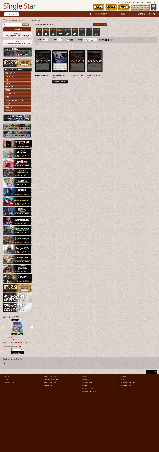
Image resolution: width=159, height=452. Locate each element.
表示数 (39, 40)
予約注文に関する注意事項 (50, 379)
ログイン (6, 379)
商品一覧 (6, 376)
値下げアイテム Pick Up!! (128, 382)
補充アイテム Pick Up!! (127, 385)
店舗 (122, 379)
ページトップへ (153, 371)
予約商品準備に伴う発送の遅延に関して (18, 35)
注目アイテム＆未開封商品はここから (15, 342)
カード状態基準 (47, 385)
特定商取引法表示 (87, 382)
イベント (123, 376)
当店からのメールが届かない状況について (17, 42)
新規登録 (84, 376)
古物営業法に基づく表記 (89, 392)
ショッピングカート (9, 382)
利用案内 (84, 379)
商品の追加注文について (50, 382)
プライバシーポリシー (88, 388)
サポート (84, 385)
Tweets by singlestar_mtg (12, 346)
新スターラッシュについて (50, 376)
